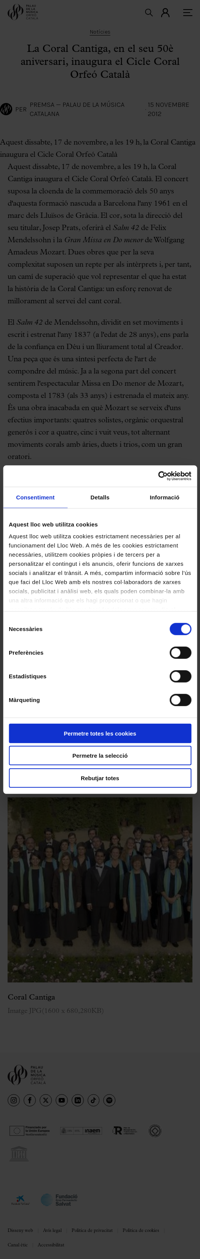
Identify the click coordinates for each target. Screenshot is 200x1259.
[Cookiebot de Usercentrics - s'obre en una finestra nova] (158, 476)
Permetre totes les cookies (100, 733)
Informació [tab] (164, 497)
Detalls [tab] (100, 497)
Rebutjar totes (100, 777)
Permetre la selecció (100, 755)
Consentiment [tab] (35, 497)
